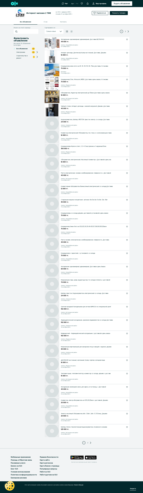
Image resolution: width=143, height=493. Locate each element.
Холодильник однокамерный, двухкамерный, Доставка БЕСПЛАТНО (82, 39)
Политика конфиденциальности (24, 475)
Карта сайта (45, 460)
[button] (87, 3)
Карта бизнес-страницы (49, 466)
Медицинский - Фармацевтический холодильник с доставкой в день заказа (85, 333)
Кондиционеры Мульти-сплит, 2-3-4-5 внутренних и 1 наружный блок (83, 146)
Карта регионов (46, 463)
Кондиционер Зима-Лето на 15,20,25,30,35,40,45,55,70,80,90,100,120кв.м (84, 226)
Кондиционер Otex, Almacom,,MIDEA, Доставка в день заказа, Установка (84, 79)
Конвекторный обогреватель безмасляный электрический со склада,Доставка (87, 186)
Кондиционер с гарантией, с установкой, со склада (78, 253)
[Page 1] (121, 31)
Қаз (72, 4)
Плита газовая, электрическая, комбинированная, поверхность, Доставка (85, 240)
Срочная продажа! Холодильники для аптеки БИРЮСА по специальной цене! (86, 307)
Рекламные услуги (18, 463)
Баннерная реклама (19, 478)
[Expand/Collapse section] (37, 52)
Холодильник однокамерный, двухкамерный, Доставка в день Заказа (83, 266)
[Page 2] (125, 31)
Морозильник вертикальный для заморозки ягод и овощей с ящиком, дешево (86, 347)
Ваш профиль (100, 3)
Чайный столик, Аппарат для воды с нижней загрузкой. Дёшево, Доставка (85, 106)
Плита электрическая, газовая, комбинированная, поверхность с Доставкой (86, 173)
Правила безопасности (49, 457)
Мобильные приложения (21, 457)
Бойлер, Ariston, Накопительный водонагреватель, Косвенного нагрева (84, 427)
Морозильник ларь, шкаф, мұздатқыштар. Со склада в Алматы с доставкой (85, 280)
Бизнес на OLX (16, 466)
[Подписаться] (127, 39)
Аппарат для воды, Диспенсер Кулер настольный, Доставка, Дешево (83, 53)
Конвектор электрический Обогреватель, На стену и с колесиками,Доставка (86, 133)
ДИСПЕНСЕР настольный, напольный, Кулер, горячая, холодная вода (83, 360)
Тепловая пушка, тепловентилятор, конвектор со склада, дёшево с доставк (86, 373)
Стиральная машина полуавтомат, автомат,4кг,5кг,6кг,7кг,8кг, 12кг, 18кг (84, 200)
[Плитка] (72, 31)
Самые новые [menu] (54, 31)
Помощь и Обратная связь (21, 460)
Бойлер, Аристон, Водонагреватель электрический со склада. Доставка (84, 293)
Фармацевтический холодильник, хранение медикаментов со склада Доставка (87, 320)
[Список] (67, 31)
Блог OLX (14, 469)
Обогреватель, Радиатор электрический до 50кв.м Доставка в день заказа (85, 93)
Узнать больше (78, 485)
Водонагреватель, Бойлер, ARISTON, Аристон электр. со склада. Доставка (85, 119)
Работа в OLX (45, 472)
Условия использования (20, 472)
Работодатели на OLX (48, 475)
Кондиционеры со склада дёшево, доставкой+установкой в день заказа (84, 213)
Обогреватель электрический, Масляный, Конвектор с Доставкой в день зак (86, 160)
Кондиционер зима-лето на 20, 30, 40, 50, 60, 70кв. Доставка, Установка (84, 66)
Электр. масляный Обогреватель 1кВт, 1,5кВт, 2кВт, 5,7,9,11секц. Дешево (84, 413)
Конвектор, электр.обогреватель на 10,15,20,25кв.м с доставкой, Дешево (84, 400)
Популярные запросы (48, 469)
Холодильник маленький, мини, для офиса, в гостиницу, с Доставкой (83, 387)
